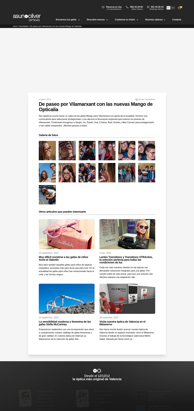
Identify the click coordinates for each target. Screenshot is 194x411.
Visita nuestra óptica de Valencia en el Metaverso (122, 323)
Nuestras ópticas (155, 19)
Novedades (23, 26)
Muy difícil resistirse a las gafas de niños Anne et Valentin (63, 258)
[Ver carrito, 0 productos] (179, 8)
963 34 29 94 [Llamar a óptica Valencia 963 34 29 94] (136, 7)
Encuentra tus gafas (68, 19)
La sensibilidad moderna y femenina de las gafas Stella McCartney (65, 323)
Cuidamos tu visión (127, 19)
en (173, 8)
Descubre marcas (98, 19)
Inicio (15, 26)
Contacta (176, 19)
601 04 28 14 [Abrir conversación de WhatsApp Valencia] (157, 7)
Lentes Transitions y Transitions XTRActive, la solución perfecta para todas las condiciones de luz (126, 260)
